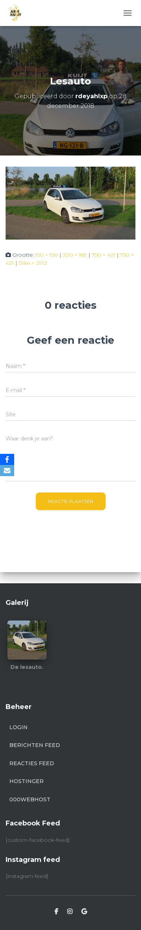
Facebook (56, 911)
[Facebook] (7, 459)
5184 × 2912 (33, 263)
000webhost (29, 799)
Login (18, 727)
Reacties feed (31, 763)
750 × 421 (103, 254)
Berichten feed (34, 745)
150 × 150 (46, 254)
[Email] (7, 470)
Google (84, 911)
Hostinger (26, 781)
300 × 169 (75, 254)
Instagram (69, 911)
